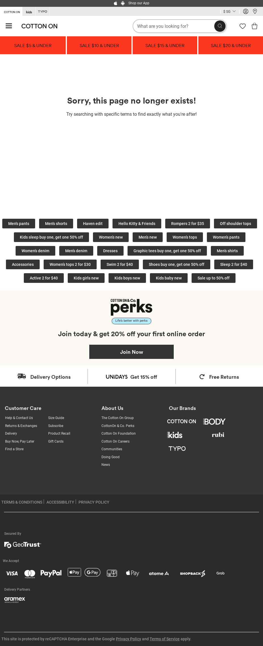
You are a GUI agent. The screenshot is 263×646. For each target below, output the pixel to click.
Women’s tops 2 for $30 (70, 264)
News (105, 465)
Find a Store (14, 449)
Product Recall (59, 433)
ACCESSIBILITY (60, 502)
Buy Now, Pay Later (19, 441)
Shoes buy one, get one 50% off (176, 264)
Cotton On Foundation (118, 433)
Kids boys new (127, 278)
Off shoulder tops (235, 223)
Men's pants (18, 223)
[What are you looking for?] (180, 26)
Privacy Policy (128, 639)
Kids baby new (169, 278)
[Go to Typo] (42, 11)
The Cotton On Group (117, 418)
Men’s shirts (227, 251)
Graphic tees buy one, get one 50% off (167, 251)
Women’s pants (226, 237)
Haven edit (93, 223)
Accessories (23, 264)
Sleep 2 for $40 (233, 264)
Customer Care (23, 408)
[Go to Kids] (28, 11)
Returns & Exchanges (21, 426)
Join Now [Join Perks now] (131, 351)
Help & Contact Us (19, 418)
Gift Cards (55, 441)
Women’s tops (185, 237)
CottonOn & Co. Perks (117, 426)
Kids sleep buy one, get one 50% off (51, 237)
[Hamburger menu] (8, 26)
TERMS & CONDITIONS (21, 502)
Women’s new (111, 237)
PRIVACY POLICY (94, 502)
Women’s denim (35, 251)
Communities (111, 449)
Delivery (11, 433)
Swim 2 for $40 (120, 264)
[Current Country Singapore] (230, 12)
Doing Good (110, 457)
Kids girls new (86, 278)
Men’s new (148, 237)
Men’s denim (76, 251)
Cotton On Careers (115, 441)
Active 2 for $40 (44, 278)
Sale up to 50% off (214, 278)
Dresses (110, 251)
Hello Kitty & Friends (136, 223)
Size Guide (56, 418)
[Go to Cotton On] (11, 11)
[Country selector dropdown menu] (230, 12)
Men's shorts (56, 223)
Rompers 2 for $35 (187, 223)
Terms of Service (165, 639)
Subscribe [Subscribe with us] (55, 426)
